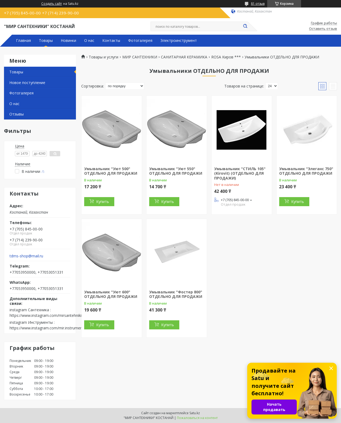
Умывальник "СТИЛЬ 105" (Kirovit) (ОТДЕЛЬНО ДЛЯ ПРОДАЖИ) (240, 173)
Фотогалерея (140, 40)
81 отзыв (258, 3)
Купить (102, 201)
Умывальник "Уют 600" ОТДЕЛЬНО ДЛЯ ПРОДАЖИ (110, 294)
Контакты (111, 40)
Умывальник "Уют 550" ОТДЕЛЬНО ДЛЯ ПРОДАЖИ (175, 171)
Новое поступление (27, 82)
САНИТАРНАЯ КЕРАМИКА (184, 57)
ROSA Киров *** (226, 57)
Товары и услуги (103, 57)
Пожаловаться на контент (197, 418)
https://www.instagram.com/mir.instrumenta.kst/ (51, 327)
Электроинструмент (178, 40)
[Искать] (245, 26)
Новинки (68, 40)
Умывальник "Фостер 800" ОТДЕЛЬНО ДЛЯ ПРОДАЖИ (175, 294)
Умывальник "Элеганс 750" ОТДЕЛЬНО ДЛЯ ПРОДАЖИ (306, 171)
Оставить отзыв (323, 29)
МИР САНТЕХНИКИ (139, 57)
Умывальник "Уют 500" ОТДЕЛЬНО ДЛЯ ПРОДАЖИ (110, 171)
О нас (89, 40)
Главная (23, 40)
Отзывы (16, 114)
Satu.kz (194, 413)
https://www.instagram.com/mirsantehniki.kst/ (49, 315)
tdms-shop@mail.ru (26, 256)
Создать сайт (51, 4)
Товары (46, 40)
